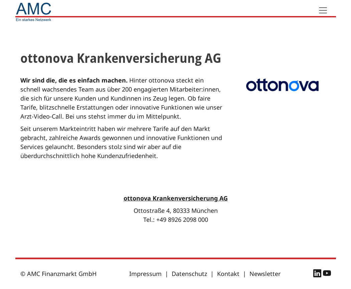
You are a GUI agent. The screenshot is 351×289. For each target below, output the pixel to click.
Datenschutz (189, 274)
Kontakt (228, 274)
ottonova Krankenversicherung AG (176, 198)
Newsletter (265, 274)
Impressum (145, 274)
